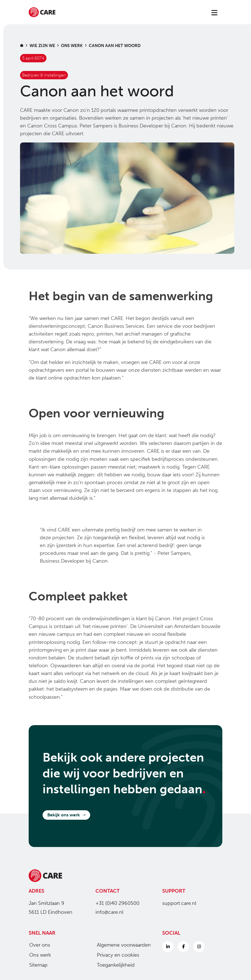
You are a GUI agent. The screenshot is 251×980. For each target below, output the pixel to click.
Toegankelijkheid (113, 965)
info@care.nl (109, 912)
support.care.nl (179, 903)
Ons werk (38, 955)
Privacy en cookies (115, 955)
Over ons (37, 945)
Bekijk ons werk (66, 815)
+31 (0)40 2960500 (117, 903)
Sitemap (36, 965)
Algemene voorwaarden (121, 945)
